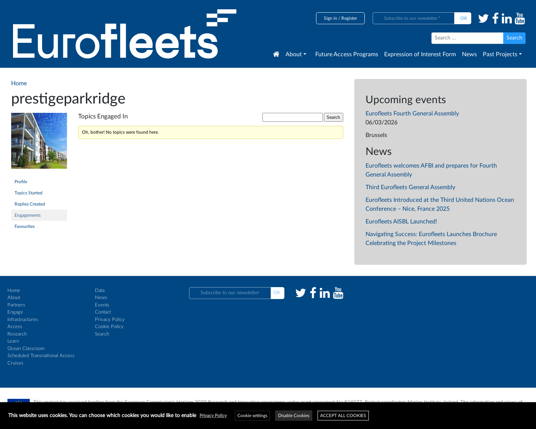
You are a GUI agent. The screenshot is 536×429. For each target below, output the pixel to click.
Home (13, 290)
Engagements (28, 215)
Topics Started (28, 193)
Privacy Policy (110, 319)
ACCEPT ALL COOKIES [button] (343, 415)
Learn (13, 341)
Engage (15, 312)
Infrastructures (22, 319)
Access (14, 326)
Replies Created (30, 204)
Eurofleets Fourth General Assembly (412, 114)
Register (349, 18)
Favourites (25, 226)
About (293, 54)
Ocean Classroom (25, 348)
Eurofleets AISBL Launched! (401, 222)
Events (102, 305)
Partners (16, 305)
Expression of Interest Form (420, 54)
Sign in (330, 18)
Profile (21, 181)
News (469, 54)
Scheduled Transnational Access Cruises (40, 359)
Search (102, 334)
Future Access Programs (346, 54)
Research (17, 334)
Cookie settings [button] (252, 415)
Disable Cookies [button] (293, 415)
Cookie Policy (109, 326)
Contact (103, 312)
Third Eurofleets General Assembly (410, 187)
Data (100, 290)
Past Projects (500, 54)
